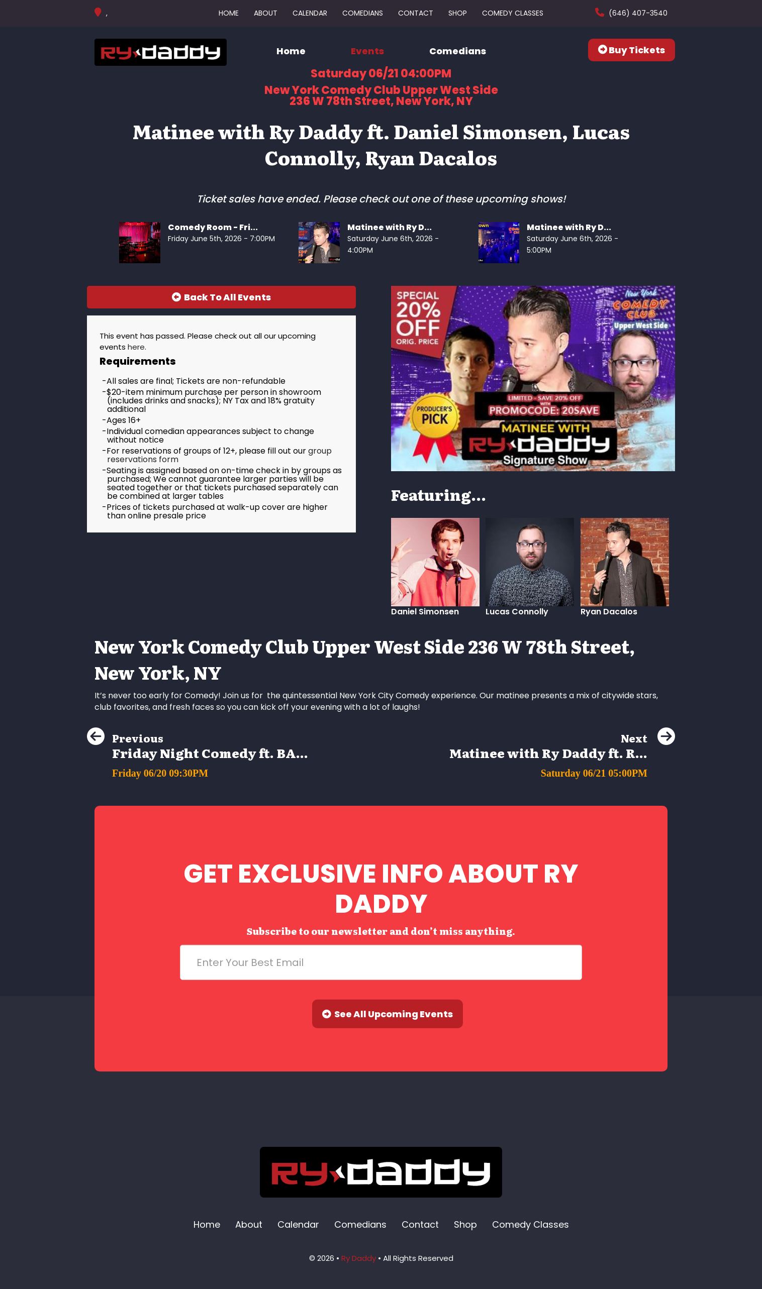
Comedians (362, 13)
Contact (415, 13)
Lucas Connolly (517, 611)
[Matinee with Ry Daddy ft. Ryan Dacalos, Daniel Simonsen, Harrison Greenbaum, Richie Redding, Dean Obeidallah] (562, 770)
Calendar (310, 13)
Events (367, 51)
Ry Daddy (358, 1258)
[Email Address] (381, 962)
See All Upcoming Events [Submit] (387, 1014)
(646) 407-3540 (637, 13)
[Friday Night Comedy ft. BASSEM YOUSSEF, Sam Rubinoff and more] (197, 770)
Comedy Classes (512, 13)
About (265, 13)
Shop (457, 13)
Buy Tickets (631, 50)
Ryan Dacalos (609, 611)
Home (229, 13)
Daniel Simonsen (425, 611)
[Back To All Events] (221, 297)
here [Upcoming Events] (136, 347)
